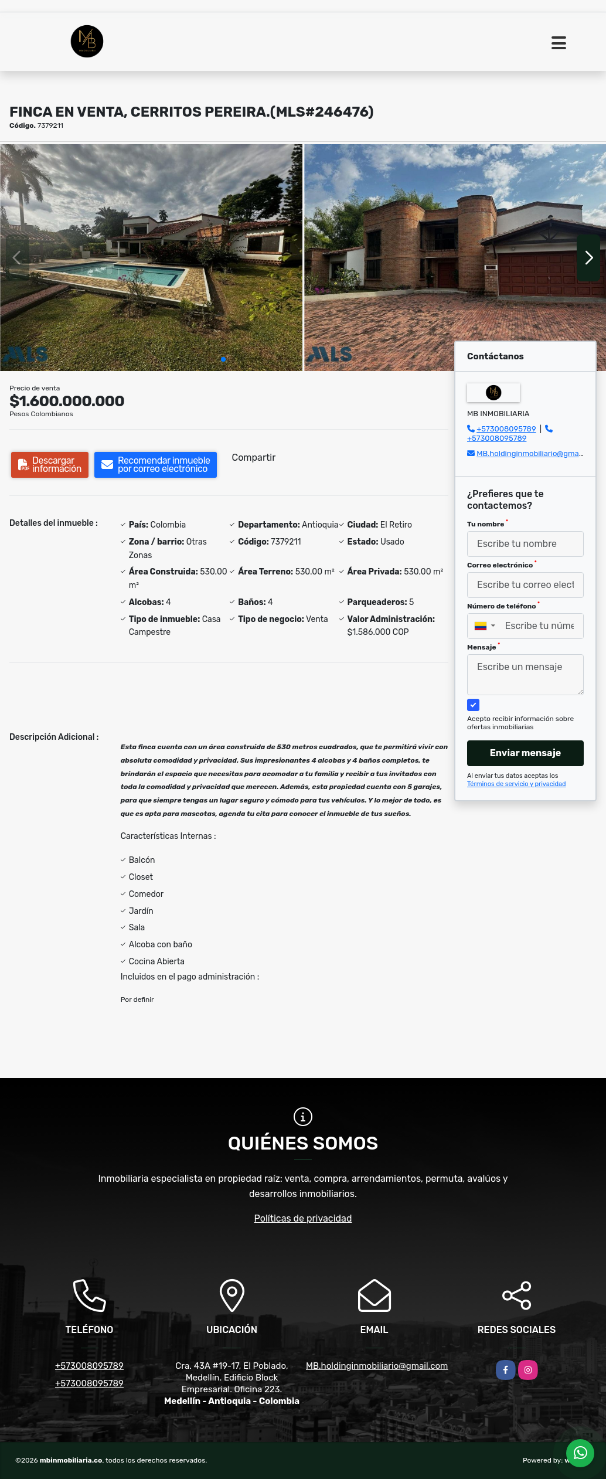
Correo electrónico (502, 564)
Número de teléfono (503, 605)
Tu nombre (487, 523)
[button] (223, 359)
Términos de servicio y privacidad (516, 784)
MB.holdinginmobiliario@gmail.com (538, 453)
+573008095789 (506, 428)
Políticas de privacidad (303, 1218)
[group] (151, 257)
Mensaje (483, 646)
